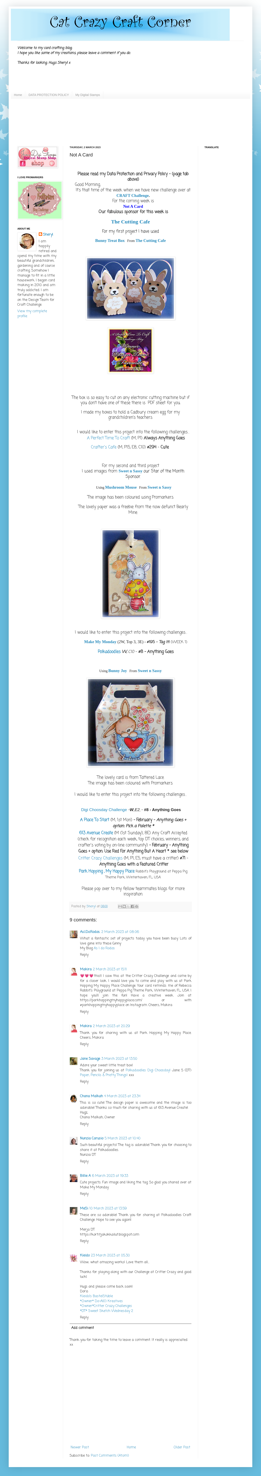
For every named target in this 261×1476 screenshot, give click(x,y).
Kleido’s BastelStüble (96, 1296)
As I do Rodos (104, 948)
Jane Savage (90, 1059)
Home (18, 95)
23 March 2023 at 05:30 (110, 1255)
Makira (86, 969)
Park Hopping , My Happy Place (106, 871)
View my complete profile (32, 314)
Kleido (85, 1255)
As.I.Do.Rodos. (90, 932)
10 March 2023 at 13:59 (108, 1208)
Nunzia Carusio (91, 1138)
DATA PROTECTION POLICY (48, 95)
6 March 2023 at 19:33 (110, 1176)
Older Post (182, 1447)
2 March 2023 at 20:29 (111, 1026)
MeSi (84, 1208)
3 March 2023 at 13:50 (119, 1059)
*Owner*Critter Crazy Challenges (106, 1306)
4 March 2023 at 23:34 (122, 1096)
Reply (84, 955)
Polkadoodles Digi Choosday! (148, 1070)
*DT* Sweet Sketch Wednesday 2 (106, 1311)
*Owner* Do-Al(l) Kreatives (101, 1301)
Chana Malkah (91, 1096)
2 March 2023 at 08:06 (120, 932)
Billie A (85, 1176)
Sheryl (48, 234)
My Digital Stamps (87, 95)
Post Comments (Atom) (110, 1455)
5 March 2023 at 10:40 (123, 1138)
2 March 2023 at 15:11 (110, 969)
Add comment (82, 1328)
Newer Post (80, 1447)
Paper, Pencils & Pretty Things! (104, 1075)
